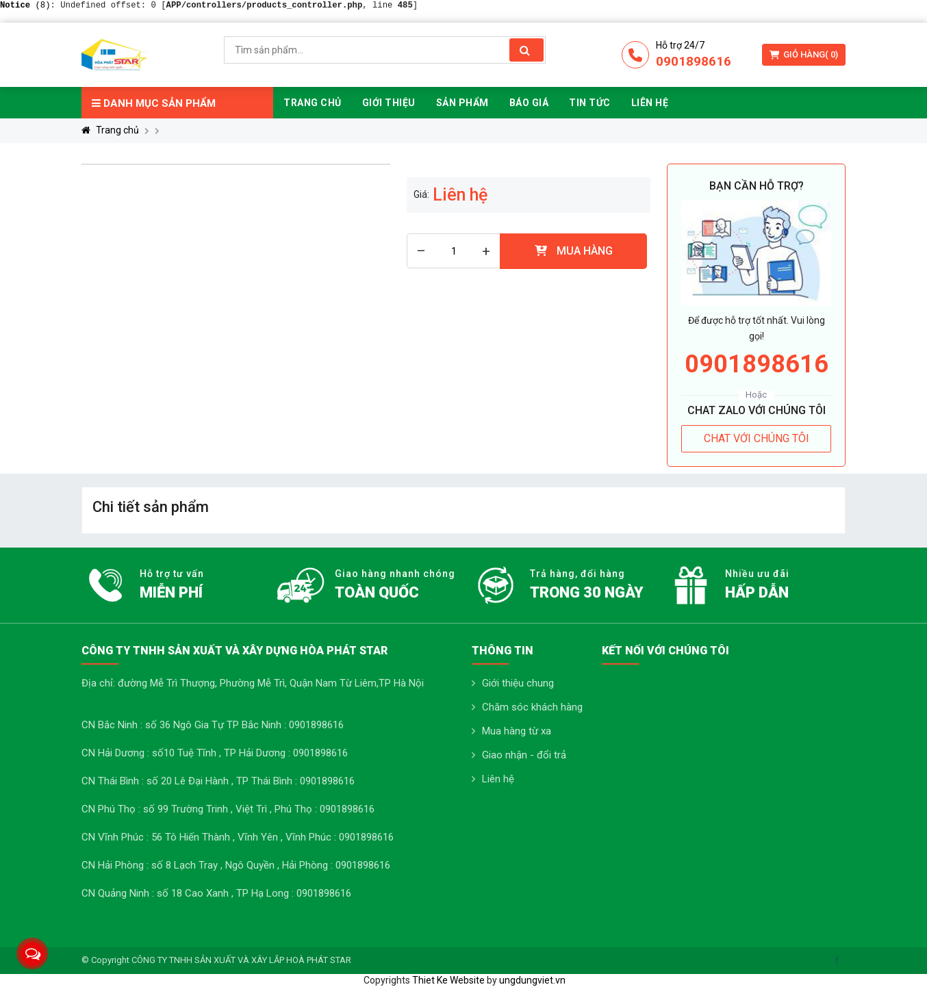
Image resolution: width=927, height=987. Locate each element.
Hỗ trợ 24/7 (680, 45)
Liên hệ (498, 779)
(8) (25, 5)
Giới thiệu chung (518, 683)
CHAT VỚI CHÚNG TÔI (756, 438)
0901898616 (693, 61)
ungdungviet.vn (532, 980)
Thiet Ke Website (448, 980)
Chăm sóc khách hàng (532, 707)
